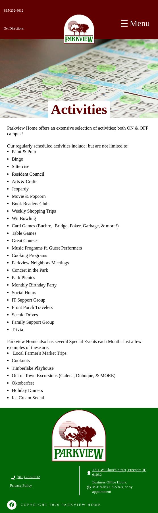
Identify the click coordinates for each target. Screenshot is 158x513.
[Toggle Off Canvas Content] (135, 23)
